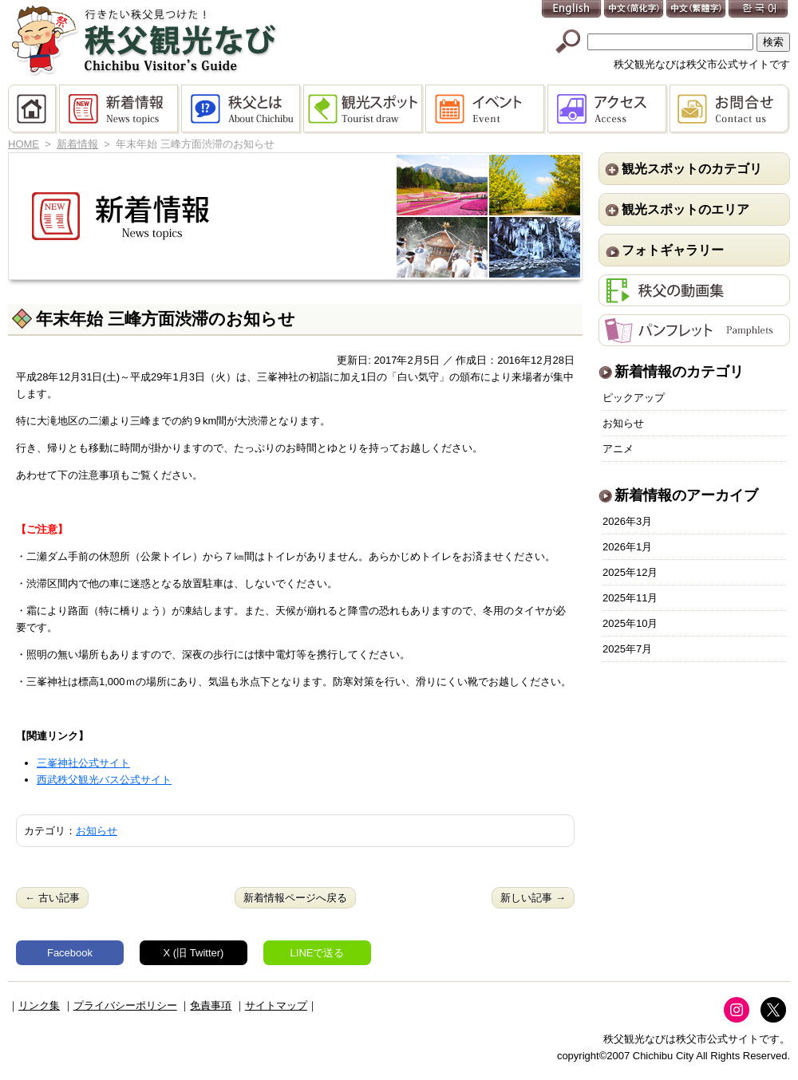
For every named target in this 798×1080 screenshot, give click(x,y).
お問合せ (730, 109)
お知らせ (96, 831)
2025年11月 (630, 598)
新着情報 (120, 109)
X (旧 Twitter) (194, 953)
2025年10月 (630, 623)
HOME (33, 109)
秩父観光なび (143, 41)
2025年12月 (630, 572)
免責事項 (210, 1005)
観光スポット (364, 109)
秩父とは (242, 109)
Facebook (70, 953)
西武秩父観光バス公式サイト (104, 780)
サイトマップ (276, 1005)
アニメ (618, 449)
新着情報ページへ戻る (295, 898)
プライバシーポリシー (125, 1005)
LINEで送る (317, 953)
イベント (486, 109)
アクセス (608, 109)
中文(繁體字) (697, 10)
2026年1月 (627, 547)
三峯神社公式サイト (83, 763)
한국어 (759, 10)
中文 (634, 10)
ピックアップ (633, 398)
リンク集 (39, 1005)
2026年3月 (627, 521)
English (572, 10)
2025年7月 (627, 649)
